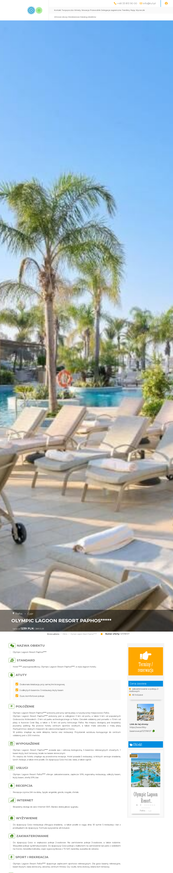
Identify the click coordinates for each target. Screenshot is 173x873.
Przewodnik (95, 10)
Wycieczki (140, 10)
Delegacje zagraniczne (111, 10)
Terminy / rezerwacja (145, 661)
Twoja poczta (68, 10)
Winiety (77, 10)
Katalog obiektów (88, 17)
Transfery (126, 10)
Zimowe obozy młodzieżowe (67, 17)
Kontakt (57, 10)
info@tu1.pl (149, 3)
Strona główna (53, 634)
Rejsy (133, 10)
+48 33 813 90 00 (127, 3)
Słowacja (85, 10)
